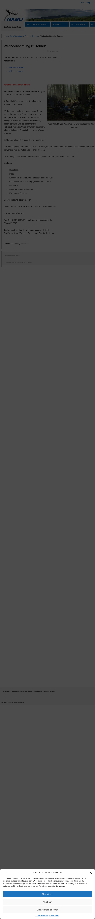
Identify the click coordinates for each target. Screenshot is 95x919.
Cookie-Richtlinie (41, 916)
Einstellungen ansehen (47, 909)
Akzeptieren (47, 894)
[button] (90, 872)
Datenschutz (54, 916)
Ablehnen (47, 902)
